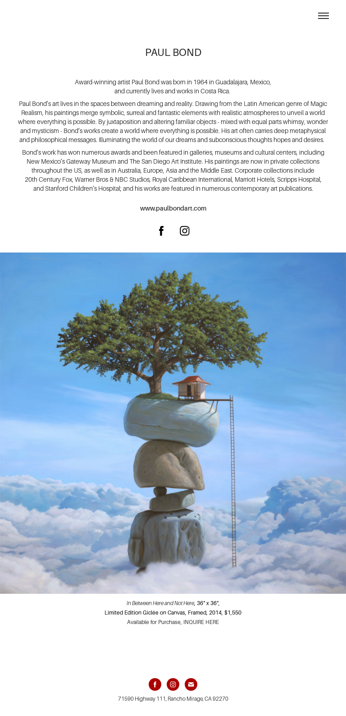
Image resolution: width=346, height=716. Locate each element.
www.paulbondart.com (173, 208)
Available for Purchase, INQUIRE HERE (173, 622)
